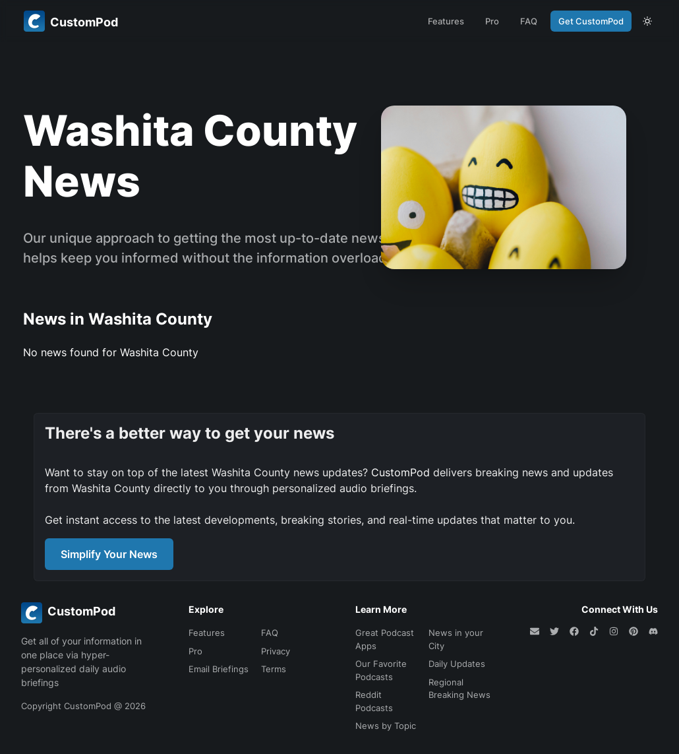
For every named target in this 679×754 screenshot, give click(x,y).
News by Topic (385, 725)
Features (446, 21)
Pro (492, 21)
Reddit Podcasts (374, 701)
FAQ (528, 21)
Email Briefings (219, 669)
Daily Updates (456, 663)
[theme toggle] (647, 21)
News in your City (455, 639)
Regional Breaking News (459, 689)
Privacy (275, 651)
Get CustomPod (591, 21)
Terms (273, 669)
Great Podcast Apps (384, 639)
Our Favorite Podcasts (381, 670)
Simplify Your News (109, 554)
